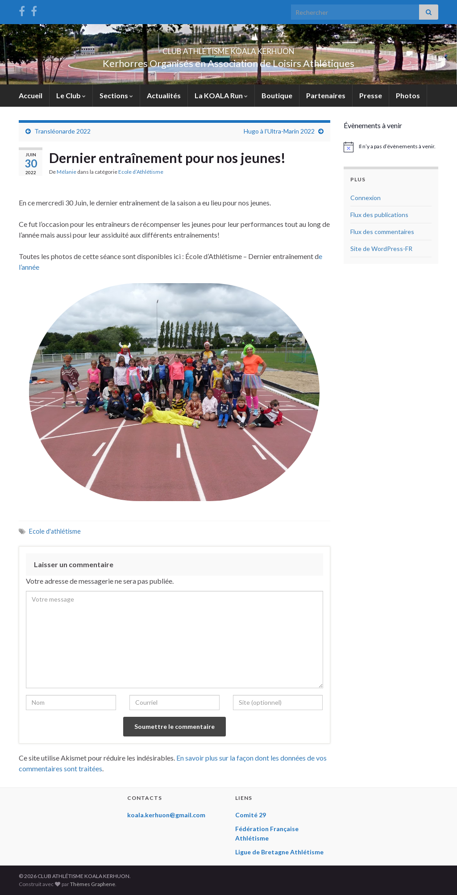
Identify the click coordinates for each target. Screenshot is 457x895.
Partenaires (325, 95)
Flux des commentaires (382, 231)
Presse (370, 95)
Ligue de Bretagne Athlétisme (279, 852)
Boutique (277, 95)
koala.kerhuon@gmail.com (166, 815)
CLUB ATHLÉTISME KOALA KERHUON (228, 48)
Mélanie (66, 171)
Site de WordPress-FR (381, 248)
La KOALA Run (221, 95)
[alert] (391, 147)
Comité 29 (250, 815)
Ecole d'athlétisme (55, 531)
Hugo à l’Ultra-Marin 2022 (279, 131)
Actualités (164, 95)
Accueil (30, 95)
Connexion (365, 197)
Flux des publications (379, 214)
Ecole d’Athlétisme (140, 171)
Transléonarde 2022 (62, 131)
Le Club (71, 95)
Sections (116, 95)
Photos (408, 95)
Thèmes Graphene (92, 884)
